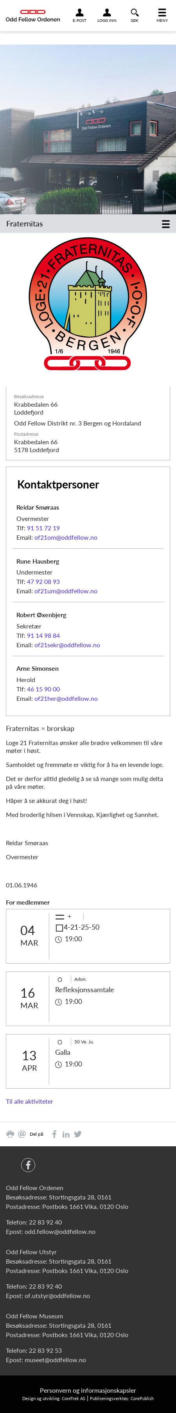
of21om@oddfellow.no (65, 537)
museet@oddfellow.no (55, 1359)
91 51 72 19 (43, 527)
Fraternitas (24, 223)
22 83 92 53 (45, 1350)
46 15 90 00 (43, 689)
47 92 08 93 (43, 581)
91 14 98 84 (43, 635)
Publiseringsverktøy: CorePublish (122, 1398)
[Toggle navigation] (166, 223)
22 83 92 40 (45, 1222)
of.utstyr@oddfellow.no (57, 1295)
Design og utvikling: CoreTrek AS (53, 1398)
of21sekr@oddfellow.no (67, 644)
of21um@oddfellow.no (65, 590)
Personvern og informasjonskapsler (88, 1390)
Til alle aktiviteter (29, 1101)
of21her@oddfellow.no (66, 698)
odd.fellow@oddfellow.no (60, 1231)
